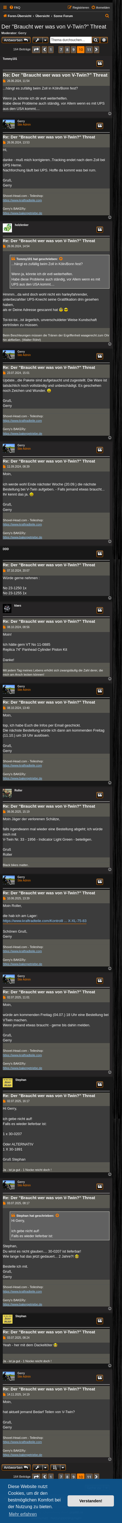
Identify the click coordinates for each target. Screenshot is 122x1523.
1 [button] (51, 49)
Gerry (22, 33)
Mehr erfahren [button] (23, 1514)
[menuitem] (14, 7)
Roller (18, 790)
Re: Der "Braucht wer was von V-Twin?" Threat (55, 75)
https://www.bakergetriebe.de (22, 213)
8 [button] (67, 49)
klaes (17, 605)
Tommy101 (10, 58)
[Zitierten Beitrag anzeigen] (61, 258)
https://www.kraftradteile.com (22, 200)
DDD (6, 549)
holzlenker (21, 225)
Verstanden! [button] (90, 1501)
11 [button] (89, 49)
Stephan (20, 1079)
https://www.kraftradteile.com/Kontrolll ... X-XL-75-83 (44, 921)
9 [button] (73, 49)
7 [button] (61, 49)
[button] (36, 49)
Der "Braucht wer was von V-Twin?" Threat (53, 26)
